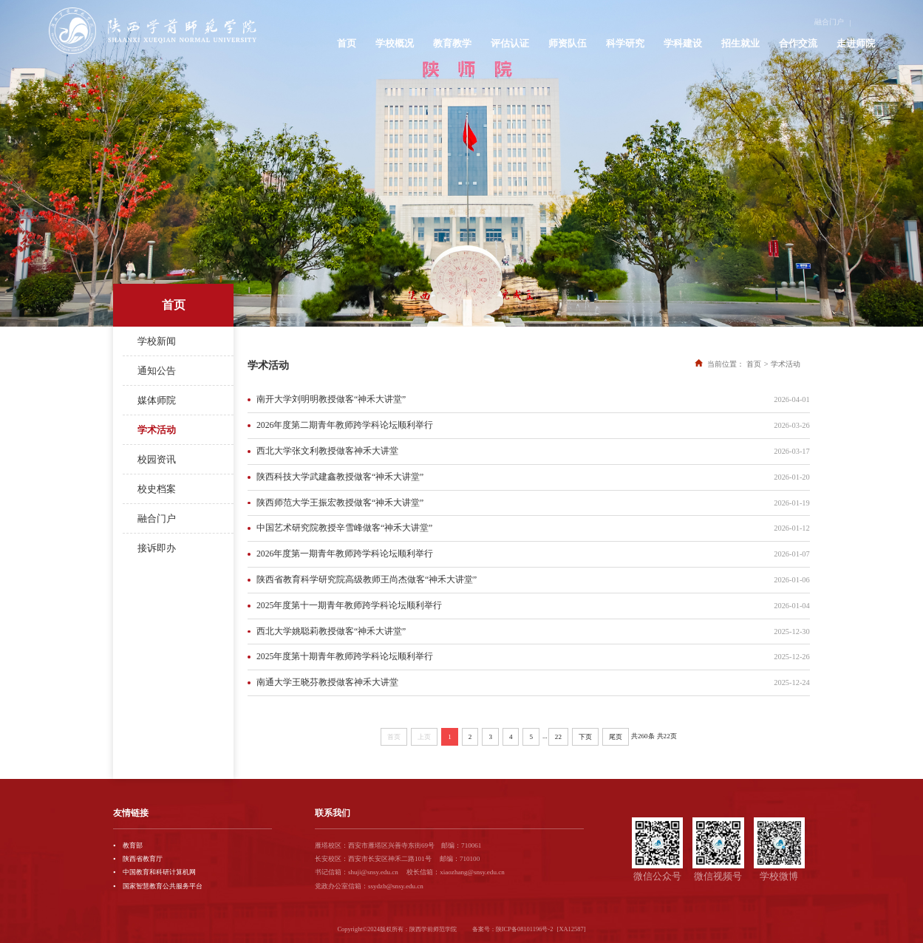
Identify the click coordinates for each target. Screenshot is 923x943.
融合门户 (832, 18)
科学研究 (625, 38)
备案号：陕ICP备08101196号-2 (513, 929)
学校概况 (394, 38)
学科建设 (683, 38)
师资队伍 (567, 38)
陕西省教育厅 (143, 858)
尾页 (615, 737)
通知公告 (156, 370)
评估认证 (510, 38)
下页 (585, 737)
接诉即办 (156, 548)
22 (558, 737)
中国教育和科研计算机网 (159, 872)
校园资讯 (156, 459)
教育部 (133, 845)
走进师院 (856, 38)
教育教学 (452, 38)
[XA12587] (571, 929)
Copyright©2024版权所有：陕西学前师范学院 (397, 929)
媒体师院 (156, 400)
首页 (346, 38)
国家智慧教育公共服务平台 (162, 886)
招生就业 (740, 38)
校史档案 (156, 488)
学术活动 (156, 429)
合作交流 (798, 38)
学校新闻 (156, 341)
